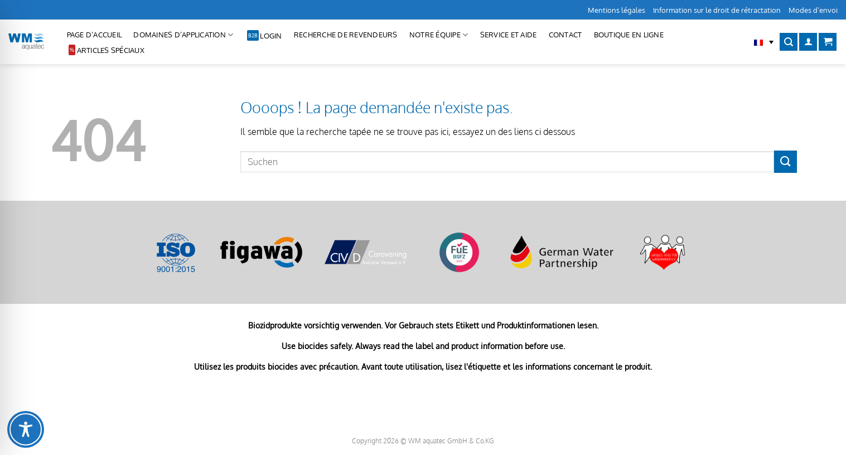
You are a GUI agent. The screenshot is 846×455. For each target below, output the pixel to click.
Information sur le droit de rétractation (717, 10)
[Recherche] (788, 42)
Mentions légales (616, 10)
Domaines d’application (183, 35)
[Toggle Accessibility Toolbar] (25, 429)
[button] (763, 42)
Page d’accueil (94, 34)
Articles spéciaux (110, 50)
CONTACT (565, 34)
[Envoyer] (785, 161)
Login (271, 35)
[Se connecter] (808, 42)
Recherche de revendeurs (346, 34)
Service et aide (508, 34)
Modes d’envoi (813, 10)
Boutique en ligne (629, 34)
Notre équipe (438, 35)
